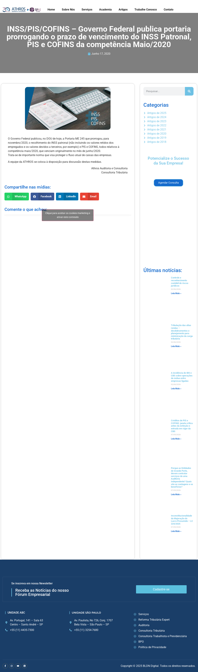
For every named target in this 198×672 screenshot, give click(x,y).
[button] (16, 196)
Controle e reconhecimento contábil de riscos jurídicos (179, 281)
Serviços (87, 9)
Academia (105, 9)
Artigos (123, 9)
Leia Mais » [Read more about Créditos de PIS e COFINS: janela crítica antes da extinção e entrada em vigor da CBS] (176, 439)
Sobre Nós (68, 9)
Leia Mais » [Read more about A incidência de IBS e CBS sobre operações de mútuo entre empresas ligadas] (176, 388)
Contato (168, 9)
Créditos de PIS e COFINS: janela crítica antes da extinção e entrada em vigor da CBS (182, 425)
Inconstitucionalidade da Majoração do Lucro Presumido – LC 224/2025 (182, 519)
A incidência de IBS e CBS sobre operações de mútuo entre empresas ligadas (181, 377)
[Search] (189, 91)
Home (51, 9)
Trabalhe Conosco (145, 9)
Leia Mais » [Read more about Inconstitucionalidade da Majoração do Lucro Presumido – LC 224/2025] (176, 531)
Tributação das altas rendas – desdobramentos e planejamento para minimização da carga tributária (182, 332)
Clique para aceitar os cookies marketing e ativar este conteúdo (67, 215)
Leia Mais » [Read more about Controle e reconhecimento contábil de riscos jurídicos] (176, 293)
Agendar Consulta (168, 182)
